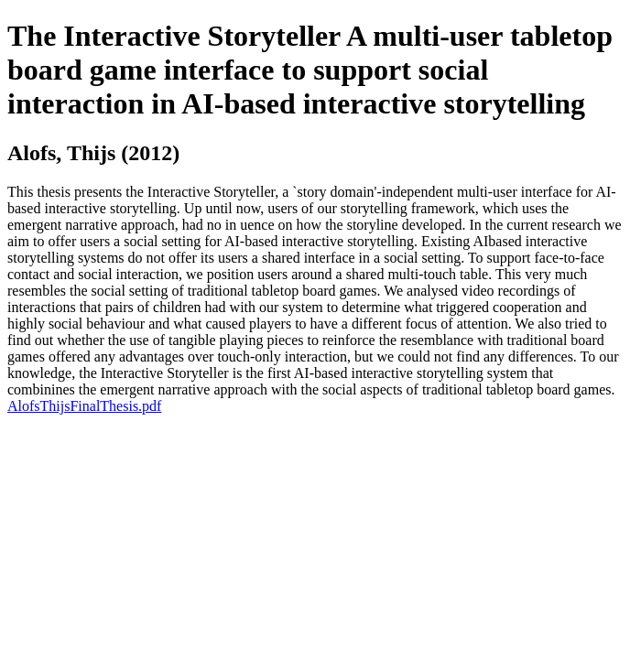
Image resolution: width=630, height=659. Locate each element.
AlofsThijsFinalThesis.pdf (84, 406)
